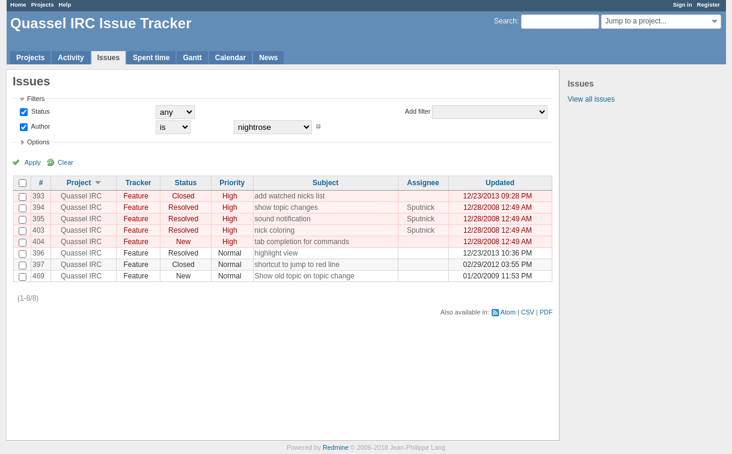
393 (38, 196)
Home (18, 4)
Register (708, 4)
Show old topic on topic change (305, 276)
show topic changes (286, 207)
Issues (108, 58)
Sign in (682, 4)
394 (38, 207)
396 (38, 253)
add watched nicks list (290, 196)
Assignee (423, 183)
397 (38, 264)
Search (505, 21)
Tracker (138, 183)
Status (39, 111)
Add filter (418, 111)
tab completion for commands (302, 242)
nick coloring (275, 230)
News (268, 58)
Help (65, 4)
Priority (232, 183)
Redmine (336, 447)
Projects (42, 4)
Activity (71, 58)
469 (38, 276)
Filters (35, 98)
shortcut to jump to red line (297, 264)
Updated (500, 183)
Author (39, 126)
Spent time (151, 58)
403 (38, 230)
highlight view (276, 253)
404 (38, 242)
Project (79, 183)
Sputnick (421, 207)
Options (38, 142)
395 (38, 219)
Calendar (230, 58)
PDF (546, 312)
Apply (33, 162)
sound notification (283, 219)
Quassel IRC (81, 196)
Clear (65, 162)
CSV (527, 312)
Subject (325, 183)
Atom (508, 312)
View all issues (590, 99)
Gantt (192, 58)
